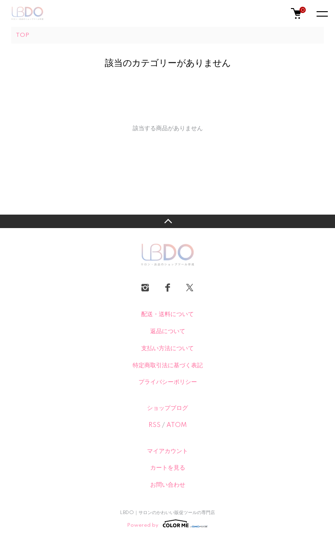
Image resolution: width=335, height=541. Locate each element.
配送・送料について (167, 314)
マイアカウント (167, 451)
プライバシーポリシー (167, 382)
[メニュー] (321, 13)
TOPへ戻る (167, 221)
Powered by (167, 523)
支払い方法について (167, 348)
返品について (167, 331)
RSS (154, 425)
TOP (22, 35)
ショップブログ (167, 408)
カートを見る (167, 468)
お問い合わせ (167, 485)
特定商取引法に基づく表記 (168, 365)
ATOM (176, 425)
